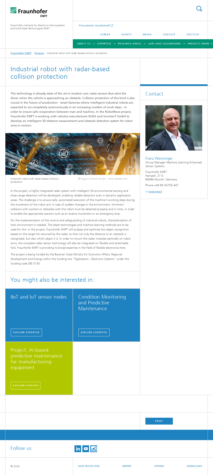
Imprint (127, 466)
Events (126, 34)
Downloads (194, 466)
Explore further (25, 385)
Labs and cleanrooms (164, 43)
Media (147, 34)
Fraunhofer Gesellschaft (95, 25)
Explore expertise (26, 332)
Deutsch (193, 34)
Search (199, 8)
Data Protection (89, 466)
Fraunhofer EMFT (21, 53)
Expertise (104, 43)
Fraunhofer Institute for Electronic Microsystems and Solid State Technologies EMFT (37, 27)
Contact (169, 34)
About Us (84, 43)
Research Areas (129, 43)
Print (159, 421)
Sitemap (159, 466)
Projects (194, 43)
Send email (155, 191)
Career (105, 34)
